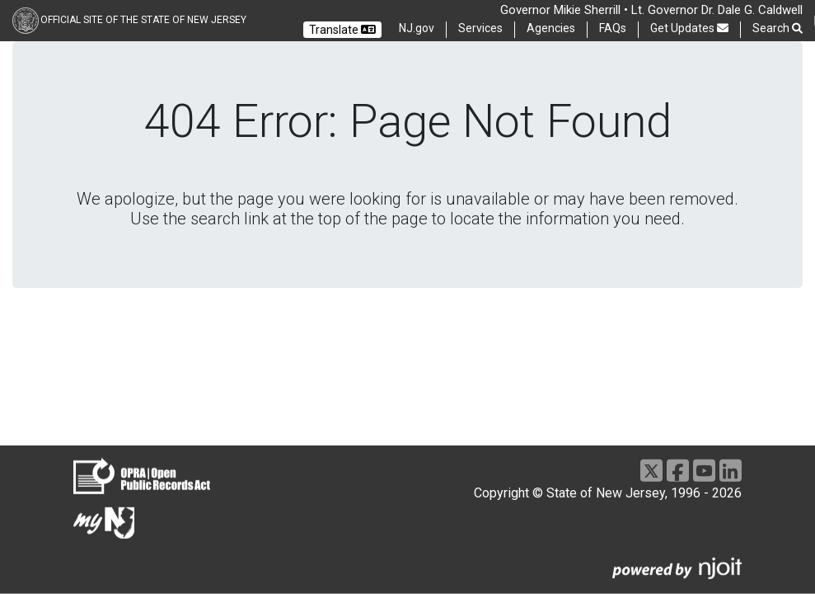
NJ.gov (416, 28)
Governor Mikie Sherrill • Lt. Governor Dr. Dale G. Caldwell (651, 9)
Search (777, 28)
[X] (651, 471)
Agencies (551, 28)
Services (480, 28)
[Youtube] (704, 471)
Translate (342, 29)
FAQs (612, 28)
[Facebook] (678, 471)
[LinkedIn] (730, 471)
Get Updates (689, 28)
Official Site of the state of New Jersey (143, 20)
